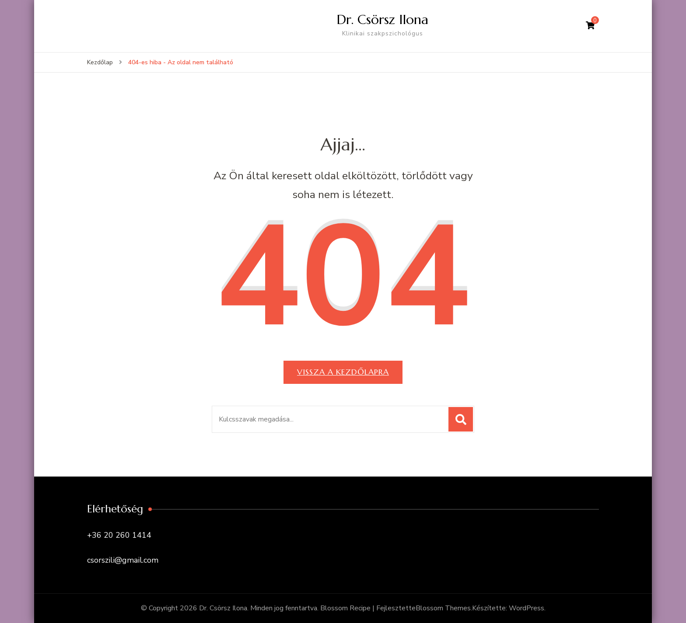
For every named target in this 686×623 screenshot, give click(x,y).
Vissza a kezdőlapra (343, 372)
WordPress (526, 608)
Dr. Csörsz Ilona (382, 19)
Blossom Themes (443, 608)
